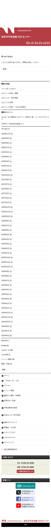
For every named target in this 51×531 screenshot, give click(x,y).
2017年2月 (5, 198)
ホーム (6, 376)
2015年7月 (5, 280)
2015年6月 (5, 285)
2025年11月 (5, 134)
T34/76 (3, 124)
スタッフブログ (10, 432)
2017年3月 (5, 193)
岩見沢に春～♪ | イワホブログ (36, 117)
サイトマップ (9, 442)
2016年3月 (5, 244)
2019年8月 (5, 157)
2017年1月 (5, 202)
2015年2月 (5, 303)
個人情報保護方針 (10, 449)
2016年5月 (5, 235)
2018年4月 (5, 161)
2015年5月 (5, 290)
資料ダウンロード (10, 422)
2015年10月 (5, 267)
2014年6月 (5, 335)
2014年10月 (5, 322)
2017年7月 (5, 184)
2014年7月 (5, 331)
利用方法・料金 (10, 401)
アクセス (7, 385)
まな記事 (4, 355)
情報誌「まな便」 (10, 427)
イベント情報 (6, 359)
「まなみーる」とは (11, 380)
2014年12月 (5, 313)
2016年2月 (5, 248)
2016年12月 (5, 207)
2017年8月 (5, 180)
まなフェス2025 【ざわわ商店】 (13, 107)
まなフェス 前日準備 (9, 98)
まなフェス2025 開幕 (9, 93)
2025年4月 (5, 152)
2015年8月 (5, 276)
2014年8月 (5, 326)
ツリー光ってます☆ (8, 89)
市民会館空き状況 (10, 408)
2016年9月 (5, 221)
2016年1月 (5, 253)
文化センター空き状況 (12, 415)
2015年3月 (5, 299)
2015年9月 (5, 271)
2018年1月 (5, 170)
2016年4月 (5, 239)
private (3, 346)
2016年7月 (5, 225)
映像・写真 (5, 364)
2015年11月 (5, 262)
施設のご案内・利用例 (12, 395)
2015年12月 (5, 257)
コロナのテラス (10, 437)
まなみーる (5, 350)
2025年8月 (5, 143)
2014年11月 (5, 317)
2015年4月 (5, 294)
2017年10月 (5, 175)
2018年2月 (5, 166)
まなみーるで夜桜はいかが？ (12, 117)
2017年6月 (5, 189)
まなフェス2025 (7, 102)
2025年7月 (5, 147)
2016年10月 (5, 216)
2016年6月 (5, 230)
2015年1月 (5, 308)
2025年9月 (5, 138)
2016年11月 (5, 212)
